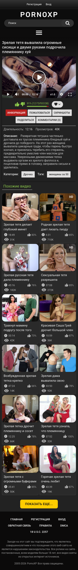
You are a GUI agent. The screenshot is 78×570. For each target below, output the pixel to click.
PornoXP (32, 563)
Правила (45, 525)
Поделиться (25, 120)
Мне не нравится (22, 104)
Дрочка (28, 174)
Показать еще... (39, 504)
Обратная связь (19, 525)
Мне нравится (17, 104)
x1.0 (52, 94)
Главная (16, 519)
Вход (48, 4)
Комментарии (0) (49, 120)
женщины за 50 (58, 174)
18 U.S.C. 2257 (39, 531)
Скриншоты (62, 112)
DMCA (64, 525)
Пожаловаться (39, 112)
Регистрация (34, 4)
